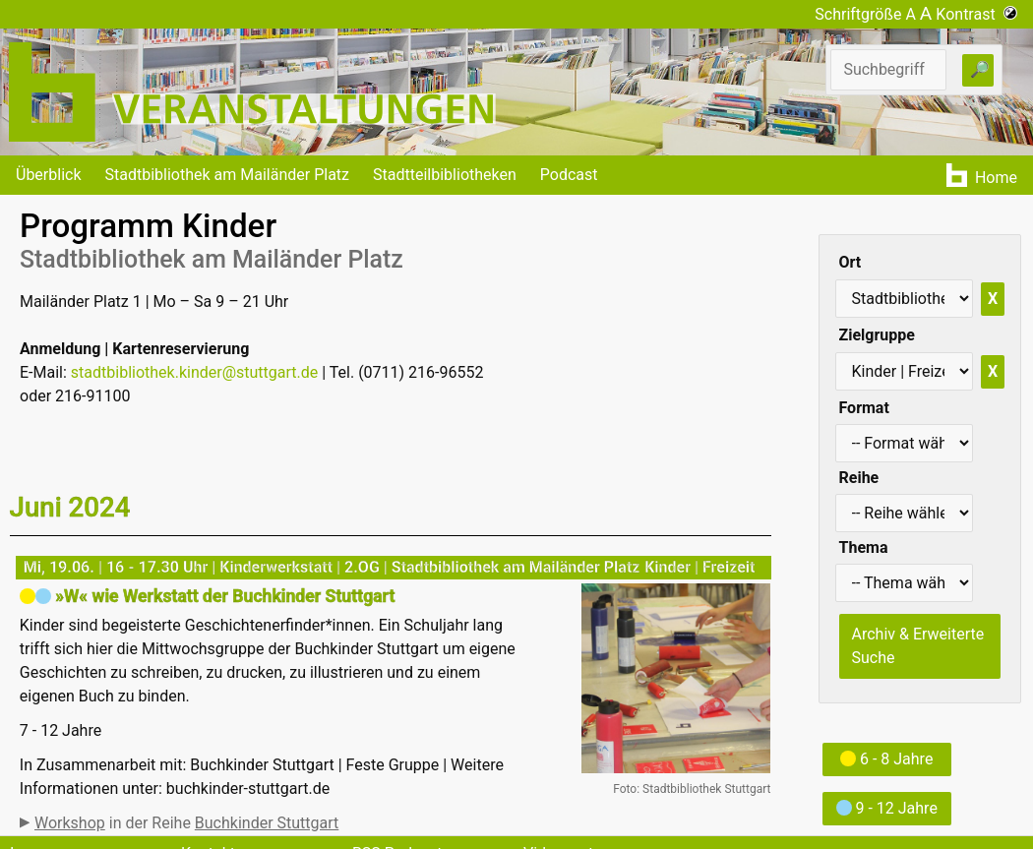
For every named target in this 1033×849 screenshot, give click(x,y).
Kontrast (976, 14)
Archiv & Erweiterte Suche (918, 646)
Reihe (859, 477)
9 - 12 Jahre (887, 808)
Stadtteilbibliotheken (444, 174)
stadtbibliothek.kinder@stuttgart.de (194, 372)
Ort (850, 262)
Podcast (569, 174)
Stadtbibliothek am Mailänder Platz (227, 174)
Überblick (49, 174)
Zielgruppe (877, 335)
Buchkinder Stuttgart (266, 823)
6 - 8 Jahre (886, 759)
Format (864, 407)
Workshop (69, 823)
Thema (863, 547)
